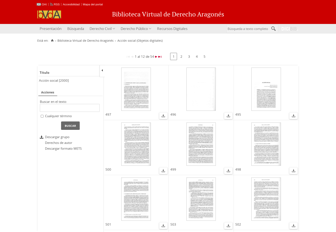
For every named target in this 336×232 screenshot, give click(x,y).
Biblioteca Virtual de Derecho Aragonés (85, 41)
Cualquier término (58, 116)
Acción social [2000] (54, 80)
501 (108, 224)
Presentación (51, 28)
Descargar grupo (57, 137)
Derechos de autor (58, 142)
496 (173, 114)
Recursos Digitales (172, 28)
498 (238, 169)
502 (238, 224)
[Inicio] (52, 40)
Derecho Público (134, 28)
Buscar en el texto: (53, 101)
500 (108, 169)
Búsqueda (75, 28)
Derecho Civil (101, 28)
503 (173, 224)
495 (238, 114)
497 (108, 114)
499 (173, 169)
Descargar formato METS (63, 148)
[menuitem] (51, 29)
